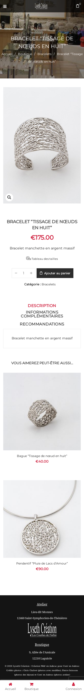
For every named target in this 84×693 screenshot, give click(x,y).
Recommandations (42, 324)
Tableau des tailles (42, 258)
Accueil (7, 54)
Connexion (74, 686)
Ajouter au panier (57, 273)
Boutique (25, 54)
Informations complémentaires (42, 314)
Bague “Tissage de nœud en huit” (42, 456)
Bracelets (44, 54)
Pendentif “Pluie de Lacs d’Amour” (42, 563)
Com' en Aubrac (71, 666)
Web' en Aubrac (49, 666)
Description (42, 306)
